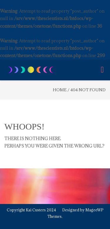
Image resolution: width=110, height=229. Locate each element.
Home (60, 89)
